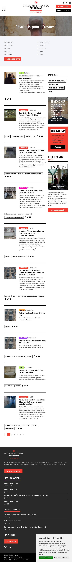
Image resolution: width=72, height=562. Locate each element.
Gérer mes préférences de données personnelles (16, 559)
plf (34, 136)
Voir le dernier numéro (58, 210)
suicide (61, 88)
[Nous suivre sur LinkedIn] (10, 547)
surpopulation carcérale (57, 81)
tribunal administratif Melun (33, 174)
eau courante (9, 386)
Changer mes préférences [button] (61, 557)
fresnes (28, 136)
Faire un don (63, 6)
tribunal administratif (19, 256)
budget (7, 136)
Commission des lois (18, 136)
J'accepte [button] (42, 557)
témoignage (53, 88)
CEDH (14, 296)
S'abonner (11, 541)
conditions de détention (12, 425)
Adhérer (58, 147)
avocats (7, 296)
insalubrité (28, 214)
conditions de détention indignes (27, 296)
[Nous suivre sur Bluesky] (5, 547)
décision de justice (10, 174)
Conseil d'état (26, 425)
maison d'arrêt (54, 84)
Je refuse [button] (49, 557)
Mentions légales (8, 555)
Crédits (16, 555)
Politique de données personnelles (13, 557)
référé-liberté (9, 428)
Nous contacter (63, 10)
